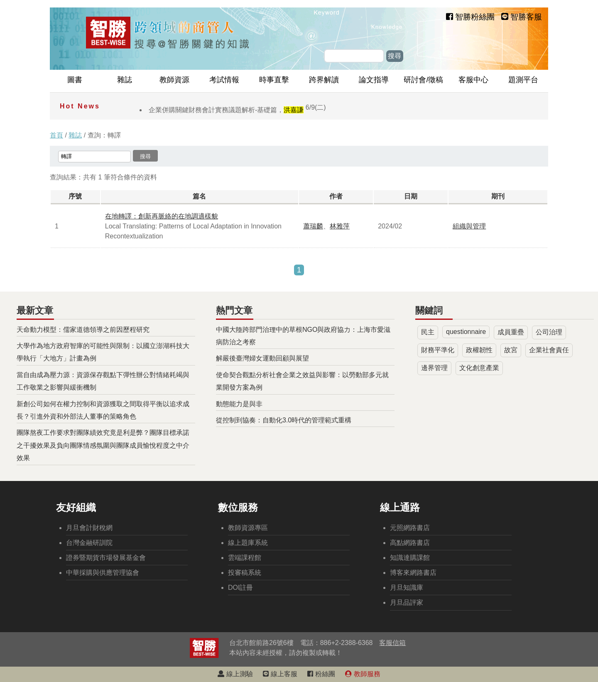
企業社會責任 (549, 349)
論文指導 (374, 80)
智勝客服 (521, 16)
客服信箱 (392, 642)
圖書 (74, 80)
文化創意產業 (479, 367)
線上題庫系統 (248, 542)
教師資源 (174, 80)
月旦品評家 (406, 602)
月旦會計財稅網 (89, 527)
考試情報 (224, 80)
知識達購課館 (410, 557)
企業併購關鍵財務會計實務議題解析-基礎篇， (237, 109)
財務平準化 (437, 349)
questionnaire (466, 331)
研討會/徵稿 (423, 80)
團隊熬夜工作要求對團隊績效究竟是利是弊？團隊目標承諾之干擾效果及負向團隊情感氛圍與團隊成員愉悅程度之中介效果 (103, 445)
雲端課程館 (244, 557)
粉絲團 (321, 673)
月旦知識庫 (406, 587)
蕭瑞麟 (313, 226)
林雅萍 (340, 226)
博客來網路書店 (413, 572)
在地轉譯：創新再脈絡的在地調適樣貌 (161, 216)
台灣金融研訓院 (89, 542)
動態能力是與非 (239, 403)
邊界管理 (434, 367)
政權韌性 (479, 349)
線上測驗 (235, 673)
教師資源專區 (248, 527)
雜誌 (124, 80)
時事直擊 (274, 80)
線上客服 (280, 673)
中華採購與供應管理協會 (102, 572)
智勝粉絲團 (470, 16)
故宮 (510, 349)
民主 (427, 332)
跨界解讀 (324, 80)
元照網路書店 (410, 527)
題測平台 (523, 80)
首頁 (56, 135)
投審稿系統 (244, 572)
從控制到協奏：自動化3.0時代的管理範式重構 (283, 420)
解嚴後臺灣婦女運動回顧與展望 (262, 358)
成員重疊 (511, 332)
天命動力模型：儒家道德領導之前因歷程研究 (83, 329)
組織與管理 (469, 226)
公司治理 (549, 332)
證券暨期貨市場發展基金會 (106, 557)
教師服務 (362, 673)
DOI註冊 (240, 587)
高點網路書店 (410, 542)
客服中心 (473, 80)
